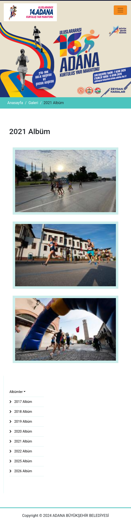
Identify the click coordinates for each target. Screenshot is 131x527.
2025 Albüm (20, 461)
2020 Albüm (20, 431)
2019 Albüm (20, 421)
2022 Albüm (20, 451)
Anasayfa (15, 103)
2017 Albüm (20, 402)
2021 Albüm (20, 441)
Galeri (33, 103)
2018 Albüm (20, 411)
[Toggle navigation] (120, 10)
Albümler (16, 392)
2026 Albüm (20, 471)
